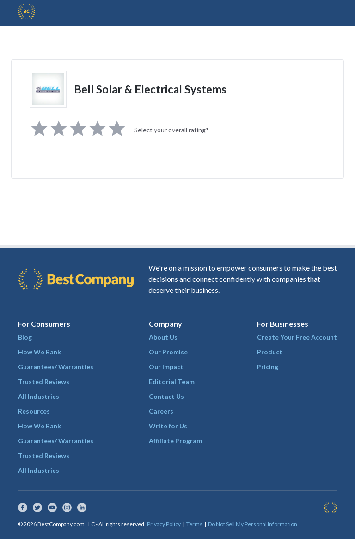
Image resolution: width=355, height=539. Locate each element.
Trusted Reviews (43, 381)
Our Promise (168, 352)
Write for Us (168, 426)
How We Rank (39, 352)
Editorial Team (172, 381)
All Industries (38, 396)
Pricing (267, 367)
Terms (194, 523)
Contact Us (166, 396)
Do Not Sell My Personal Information (252, 523)
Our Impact (166, 367)
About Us (163, 337)
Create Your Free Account (297, 337)
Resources (34, 411)
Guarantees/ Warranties (55, 367)
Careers (161, 411)
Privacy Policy (164, 523)
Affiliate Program (175, 441)
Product (269, 352)
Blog (25, 337)
